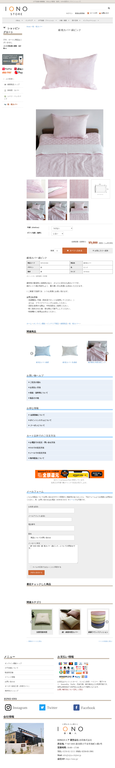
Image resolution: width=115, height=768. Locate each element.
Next (107, 353)
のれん (18, 20)
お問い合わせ (10, 686)
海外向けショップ (11, 695)
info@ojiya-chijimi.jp (71, 760)
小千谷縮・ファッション (46, 20)
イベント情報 (10, 681)
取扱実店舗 (9, 677)
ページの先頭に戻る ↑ (105, 646)
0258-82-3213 (68, 756)
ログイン (69, 13)
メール (72, 500)
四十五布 (75, 20)
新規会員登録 (80, 13)
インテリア (29, 20)
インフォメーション (89, 20)
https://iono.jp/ (71, 763)
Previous (32, 353)
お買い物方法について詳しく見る (70, 694)
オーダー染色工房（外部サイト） (17, 691)
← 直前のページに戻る (34, 646)
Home (29, 26)
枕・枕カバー (37, 26)
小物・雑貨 (63, 20)
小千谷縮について (11, 672)
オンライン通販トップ (13, 668)
